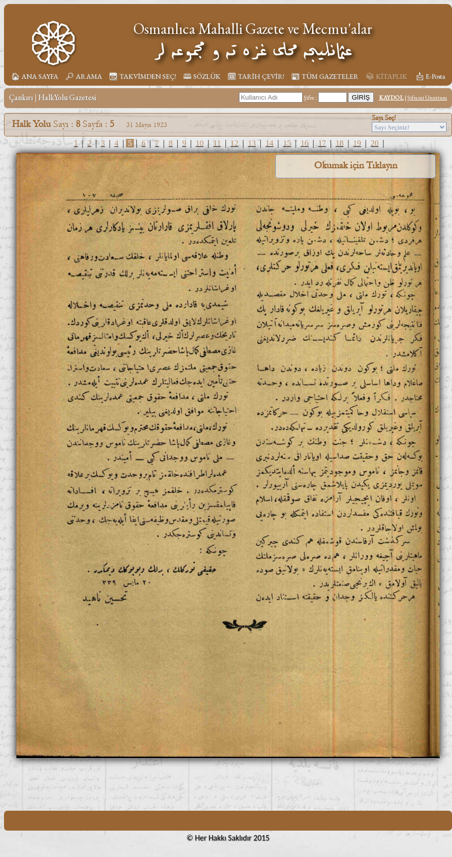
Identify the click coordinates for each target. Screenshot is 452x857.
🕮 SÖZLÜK (202, 76)
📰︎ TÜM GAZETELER (324, 76)
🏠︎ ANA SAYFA (34, 76)
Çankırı (21, 97)
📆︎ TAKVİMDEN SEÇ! (142, 76)
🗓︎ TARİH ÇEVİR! (255, 76)
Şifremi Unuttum (427, 98)
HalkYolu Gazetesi (67, 97)
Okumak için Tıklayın (355, 165)
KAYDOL (391, 98)
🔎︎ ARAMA (83, 76)
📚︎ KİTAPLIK (386, 76)
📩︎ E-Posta (430, 76)
